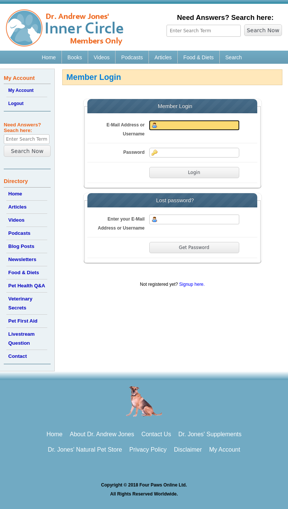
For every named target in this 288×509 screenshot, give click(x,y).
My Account (21, 90)
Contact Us (156, 434)
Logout (16, 103)
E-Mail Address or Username (125, 129)
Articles (163, 57)
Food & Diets (198, 57)
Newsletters (22, 259)
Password (134, 152)
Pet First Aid (23, 321)
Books (75, 57)
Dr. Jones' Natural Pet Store (85, 449)
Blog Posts (21, 246)
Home (49, 57)
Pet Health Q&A (26, 285)
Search (233, 57)
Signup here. (192, 284)
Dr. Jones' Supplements (210, 434)
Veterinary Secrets (20, 303)
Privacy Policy (148, 449)
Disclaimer (188, 449)
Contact (17, 356)
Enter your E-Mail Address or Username (121, 223)
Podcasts (132, 57)
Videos (102, 57)
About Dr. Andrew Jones (102, 434)
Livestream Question (21, 338)
